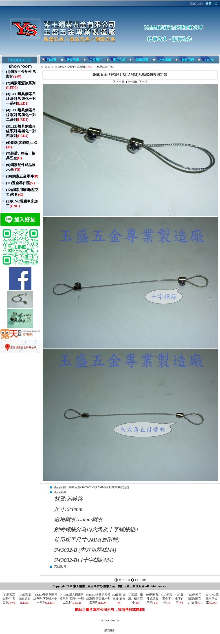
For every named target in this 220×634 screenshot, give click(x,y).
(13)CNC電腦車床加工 (212, 598)
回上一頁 (118, 81)
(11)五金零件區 (20, 183)
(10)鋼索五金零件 (22, 176)
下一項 (143, 81)
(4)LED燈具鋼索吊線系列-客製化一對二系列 (21, 114)
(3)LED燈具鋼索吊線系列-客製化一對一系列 (21, 98)
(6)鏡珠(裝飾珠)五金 (119, 598)
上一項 (131, 81)
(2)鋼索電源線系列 (25, 598)
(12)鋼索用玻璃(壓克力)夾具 (195, 598)
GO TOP (140, 580)
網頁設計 (110, 630)
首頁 (48, 67)
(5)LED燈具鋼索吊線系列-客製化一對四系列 (21, 131)
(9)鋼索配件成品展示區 (152, 598)
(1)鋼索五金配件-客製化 (73, 67)
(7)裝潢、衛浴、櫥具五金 (135, 598)
